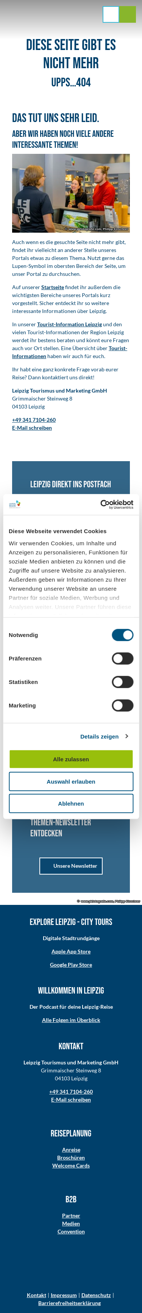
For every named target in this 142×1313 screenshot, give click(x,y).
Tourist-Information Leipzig (69, 324)
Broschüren (71, 1157)
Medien (71, 1223)
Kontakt (36, 1295)
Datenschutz (96, 1295)
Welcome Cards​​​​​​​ (71, 1165)
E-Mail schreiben (71, 1099)
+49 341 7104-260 (71, 1091)
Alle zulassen (71, 759)
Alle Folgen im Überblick (71, 1020)
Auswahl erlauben (71, 781)
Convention (71, 1231)
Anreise (71, 1149)
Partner (71, 1215)
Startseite (52, 287)
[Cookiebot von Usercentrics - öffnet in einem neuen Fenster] (101, 504)
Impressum (64, 1295)
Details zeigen (99, 736)
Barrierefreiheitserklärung (69, 1303)
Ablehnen (71, 803)
